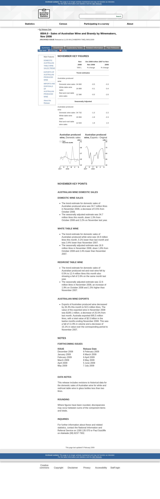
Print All (63, 50)
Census (63, 24)
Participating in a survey (96, 24)
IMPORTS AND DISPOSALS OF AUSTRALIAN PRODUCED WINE (49, 90)
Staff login (115, 468)
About (130, 24)
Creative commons (44, 466)
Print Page (52, 50)
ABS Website (97, 4)
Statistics (30, 24)
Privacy (86, 468)
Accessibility (101, 468)
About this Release (47, 102)
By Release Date (45, 29)
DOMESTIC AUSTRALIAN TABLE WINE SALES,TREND (49, 64)
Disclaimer (73, 468)
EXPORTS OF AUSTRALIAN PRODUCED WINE (49, 76)
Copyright (58, 468)
